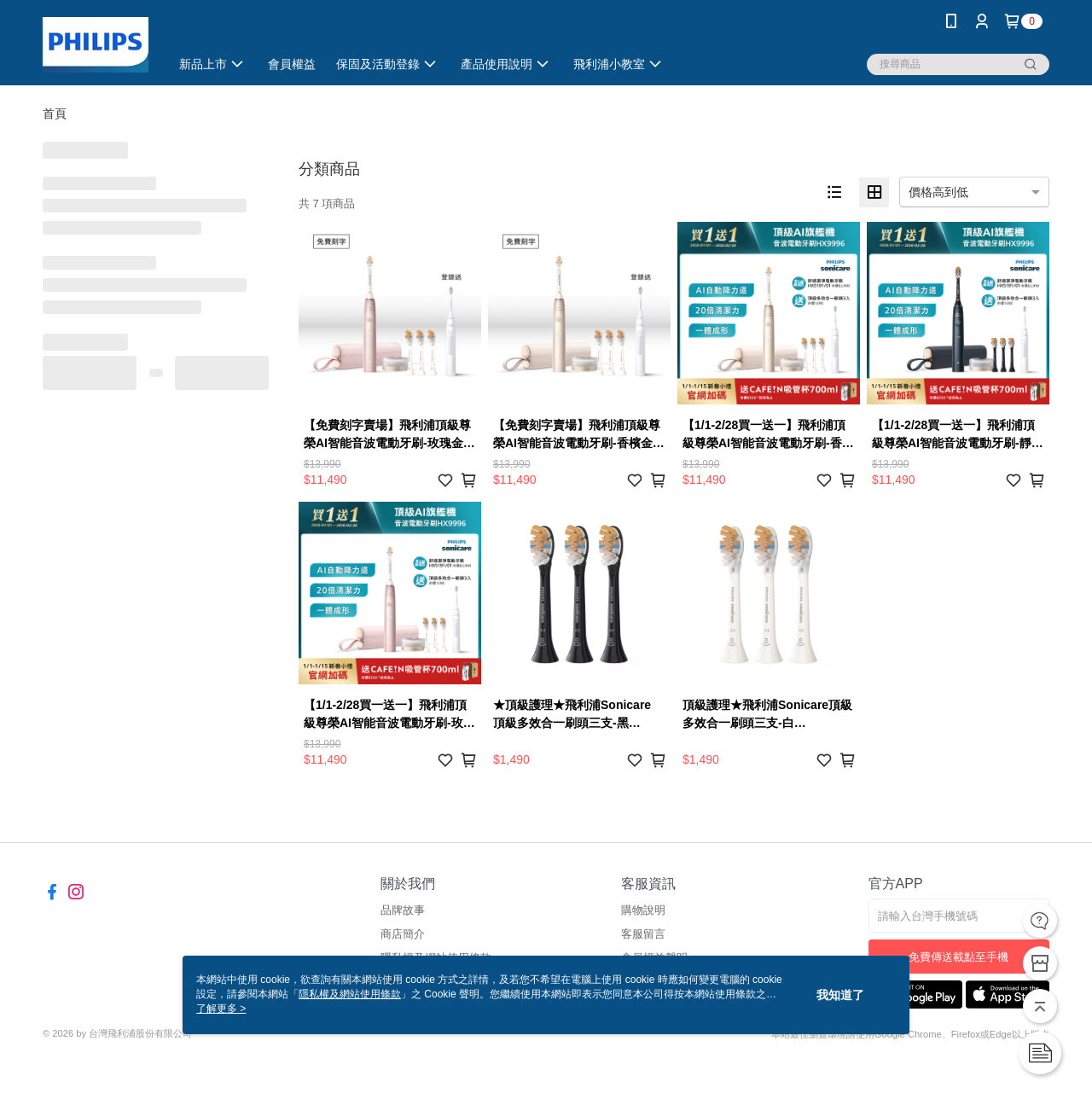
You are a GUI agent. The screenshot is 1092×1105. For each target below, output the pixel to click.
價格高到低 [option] (938, 192)
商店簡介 (402, 934)
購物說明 (643, 910)
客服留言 (643, 934)
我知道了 (840, 995)
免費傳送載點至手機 (958, 957)
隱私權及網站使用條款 (350, 994)
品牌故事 (402, 910)
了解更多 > (221, 1009)
